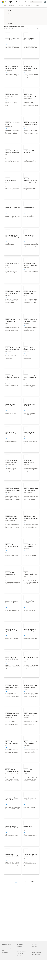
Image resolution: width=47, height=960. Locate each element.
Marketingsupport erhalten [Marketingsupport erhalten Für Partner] (36, 952)
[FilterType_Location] (5, 10)
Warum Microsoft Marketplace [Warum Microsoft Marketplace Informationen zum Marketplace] (7, 948)
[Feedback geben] (20, 2)
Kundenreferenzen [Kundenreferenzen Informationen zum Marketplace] (5, 952)
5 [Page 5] (28, 881)
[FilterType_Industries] (5, 16)
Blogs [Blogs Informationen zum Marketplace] (3, 950)
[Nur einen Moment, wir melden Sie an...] (45, 2)
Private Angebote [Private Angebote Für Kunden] (20, 953)
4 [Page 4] (25, 881)
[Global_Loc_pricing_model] (5, 23)
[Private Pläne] (28, 2)
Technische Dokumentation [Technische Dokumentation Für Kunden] (21, 951)
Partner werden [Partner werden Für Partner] (34, 946)
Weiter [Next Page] (32, 881)
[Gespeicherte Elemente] (25, 2)
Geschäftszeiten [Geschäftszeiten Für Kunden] (19, 946)
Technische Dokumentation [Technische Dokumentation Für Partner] (36, 954)
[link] (12, 44)
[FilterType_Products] (5, 13)
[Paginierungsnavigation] (25, 882)
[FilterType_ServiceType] (5, 20)
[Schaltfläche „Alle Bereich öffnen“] (4, 5)
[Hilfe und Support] (22, 2)
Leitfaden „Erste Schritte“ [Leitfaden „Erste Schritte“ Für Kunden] (21, 948)
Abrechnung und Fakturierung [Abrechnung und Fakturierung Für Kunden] (22, 959)
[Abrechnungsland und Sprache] (36, 2)
